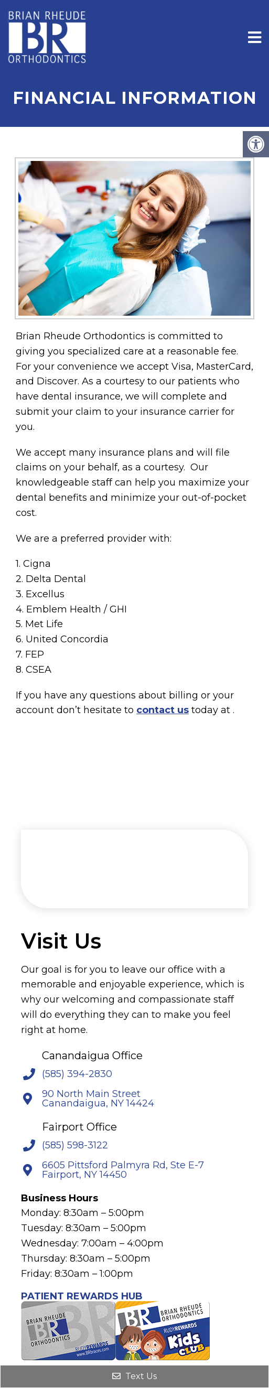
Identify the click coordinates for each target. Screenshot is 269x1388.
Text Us (134, 1376)
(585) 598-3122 (75, 1145)
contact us (162, 710)
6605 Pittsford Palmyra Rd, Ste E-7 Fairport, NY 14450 (123, 1169)
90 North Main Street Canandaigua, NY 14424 (98, 1098)
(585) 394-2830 (77, 1074)
